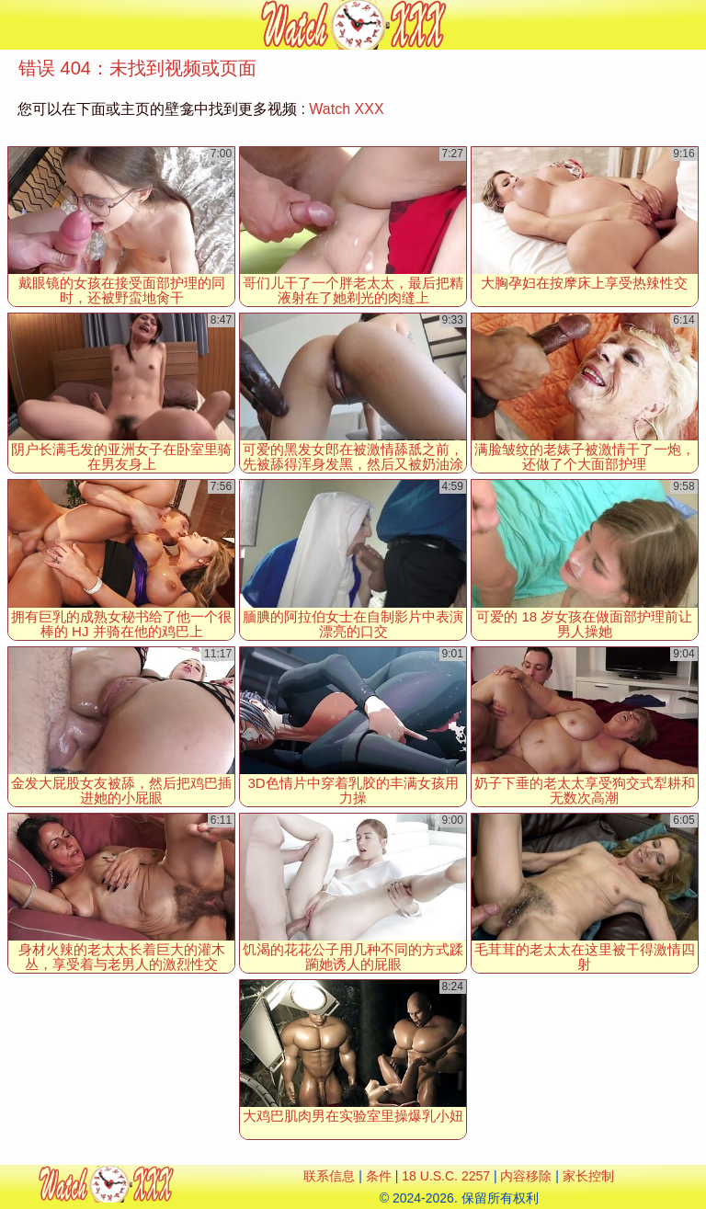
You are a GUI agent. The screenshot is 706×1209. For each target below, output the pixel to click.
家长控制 (588, 1176)
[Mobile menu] (16, 25)
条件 (379, 1176)
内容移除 (526, 1176)
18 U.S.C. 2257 (446, 1176)
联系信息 (329, 1176)
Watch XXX (346, 109)
